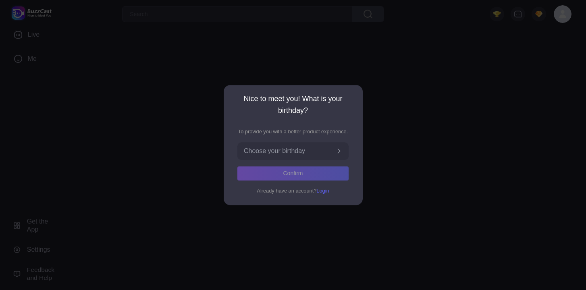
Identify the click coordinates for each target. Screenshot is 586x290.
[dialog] (293, 145)
